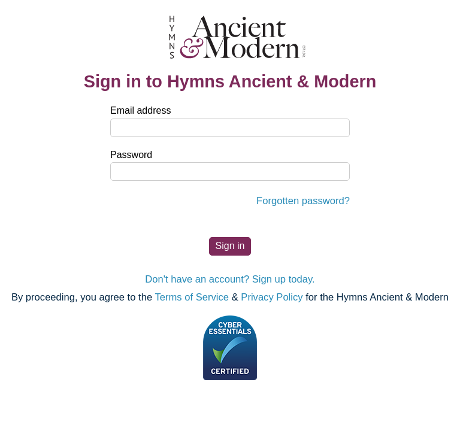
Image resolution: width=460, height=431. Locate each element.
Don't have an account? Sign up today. (229, 279)
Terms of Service (192, 297)
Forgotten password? (303, 201)
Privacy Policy (271, 297)
